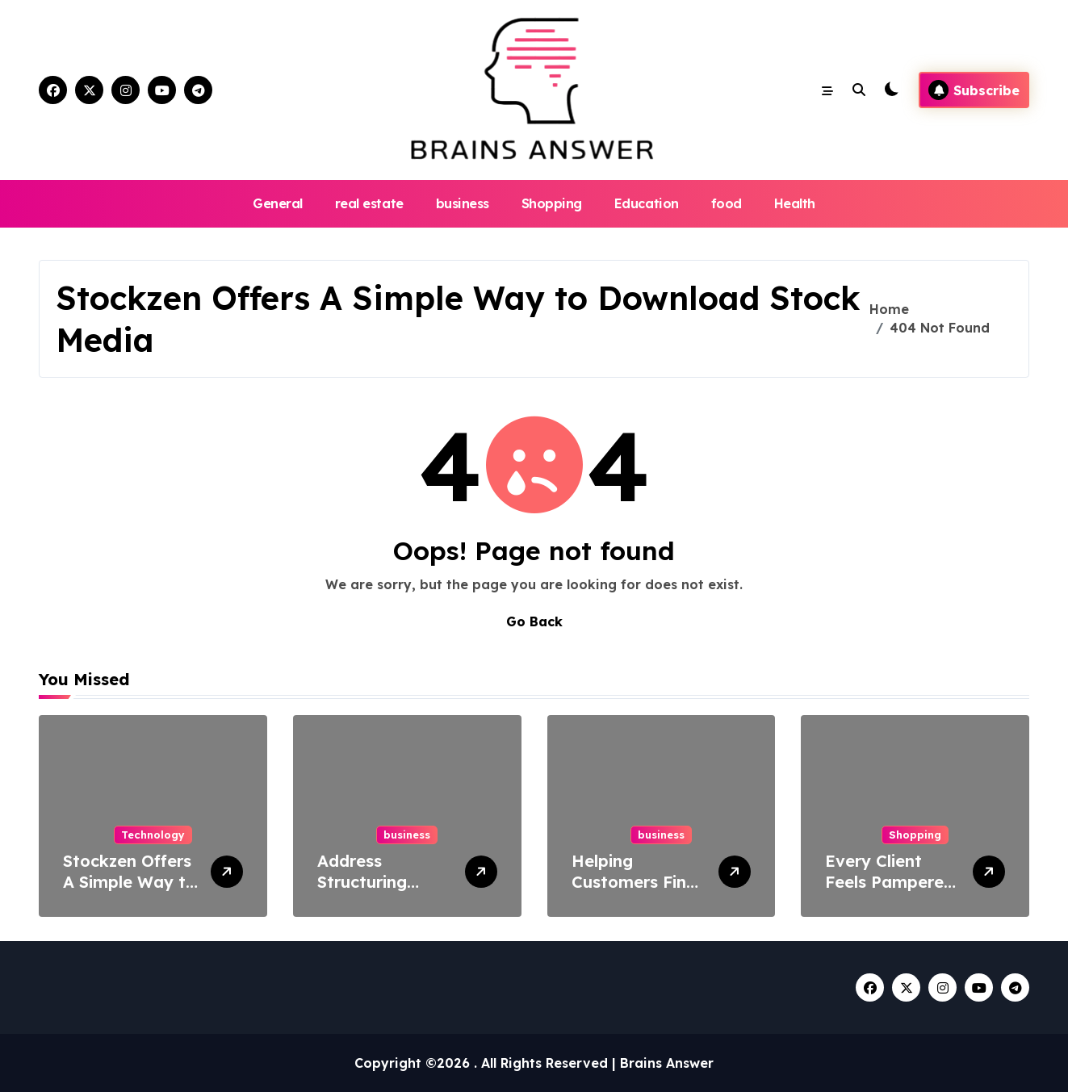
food (726, 203)
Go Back (534, 621)
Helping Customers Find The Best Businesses (634, 892)
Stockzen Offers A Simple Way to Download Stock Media (129, 892)
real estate (369, 203)
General (278, 203)
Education (646, 203)
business (462, 203)
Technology (153, 834)
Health (794, 203)
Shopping (551, 203)
